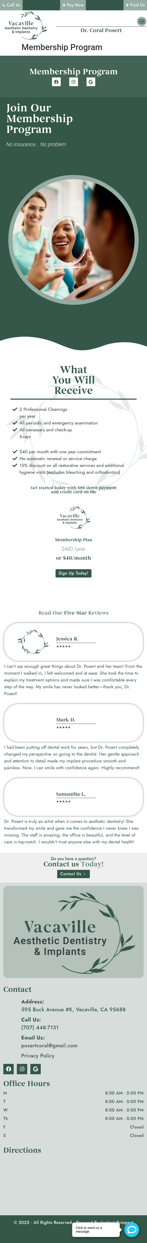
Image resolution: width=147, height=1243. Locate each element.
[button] (141, 21)
